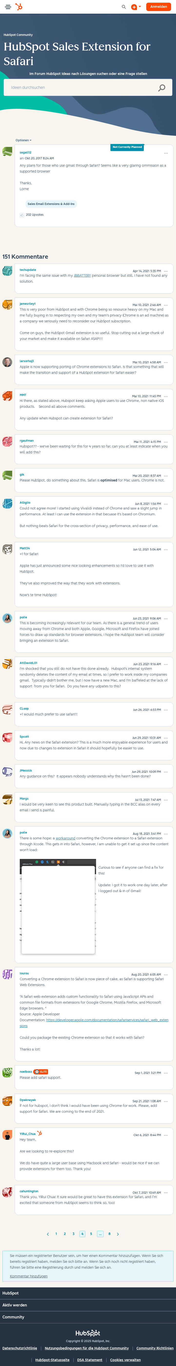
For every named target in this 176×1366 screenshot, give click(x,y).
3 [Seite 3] (74, 1234)
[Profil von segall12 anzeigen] (25, 152)
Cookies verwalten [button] (125, 1360)
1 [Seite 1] (56, 1234)
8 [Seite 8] (109, 1234)
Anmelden (158, 7)
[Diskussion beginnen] (136, 7)
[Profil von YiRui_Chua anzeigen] (28, 1133)
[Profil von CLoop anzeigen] (24, 708)
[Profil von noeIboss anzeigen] (26, 1071)
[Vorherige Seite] (48, 1234)
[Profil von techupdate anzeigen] (28, 269)
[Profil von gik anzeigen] (22, 474)
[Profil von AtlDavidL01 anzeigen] (28, 662)
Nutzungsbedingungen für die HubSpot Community (87, 1348)
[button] (166, 153)
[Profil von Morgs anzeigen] (24, 798)
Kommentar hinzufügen (29, 1276)
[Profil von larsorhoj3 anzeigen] (27, 360)
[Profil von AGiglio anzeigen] (25, 502)
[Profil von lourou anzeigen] (24, 973)
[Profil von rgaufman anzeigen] (27, 440)
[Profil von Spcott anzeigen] (24, 736)
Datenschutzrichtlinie (19, 1348)
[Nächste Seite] (118, 1234)
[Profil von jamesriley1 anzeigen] (28, 303)
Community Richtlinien (155, 1348)
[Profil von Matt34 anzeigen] (25, 547)
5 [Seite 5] (91, 1234)
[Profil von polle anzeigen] (23, 617)
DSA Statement (89, 1360)
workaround (65, 838)
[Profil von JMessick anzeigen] (26, 770)
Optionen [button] (22, 140)
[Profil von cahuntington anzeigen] (29, 1190)
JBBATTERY (82, 276)
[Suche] (88, 87)
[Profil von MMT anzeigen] (23, 394)
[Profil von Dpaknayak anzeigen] (28, 1099)
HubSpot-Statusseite (52, 1360)
